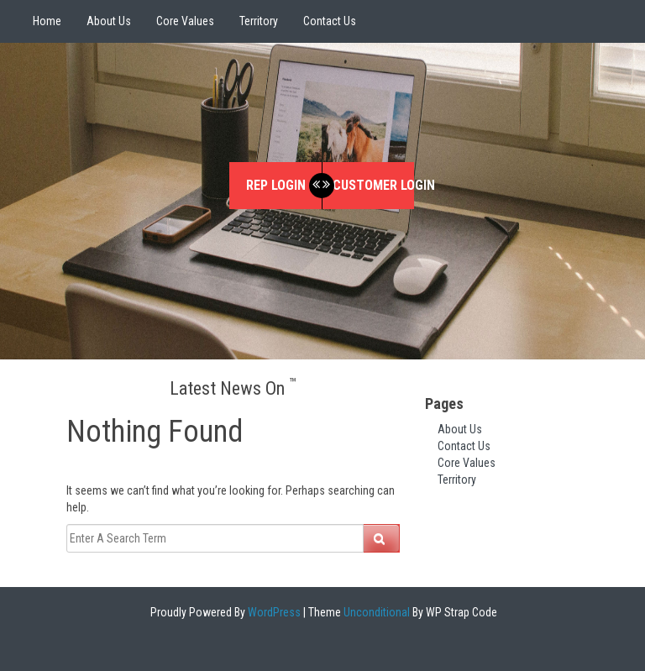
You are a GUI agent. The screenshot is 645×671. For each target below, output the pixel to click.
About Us (109, 21)
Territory (258, 21)
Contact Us (329, 21)
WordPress (273, 612)
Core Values (185, 21)
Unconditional (375, 612)
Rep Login (276, 185)
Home (47, 21)
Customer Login (373, 185)
